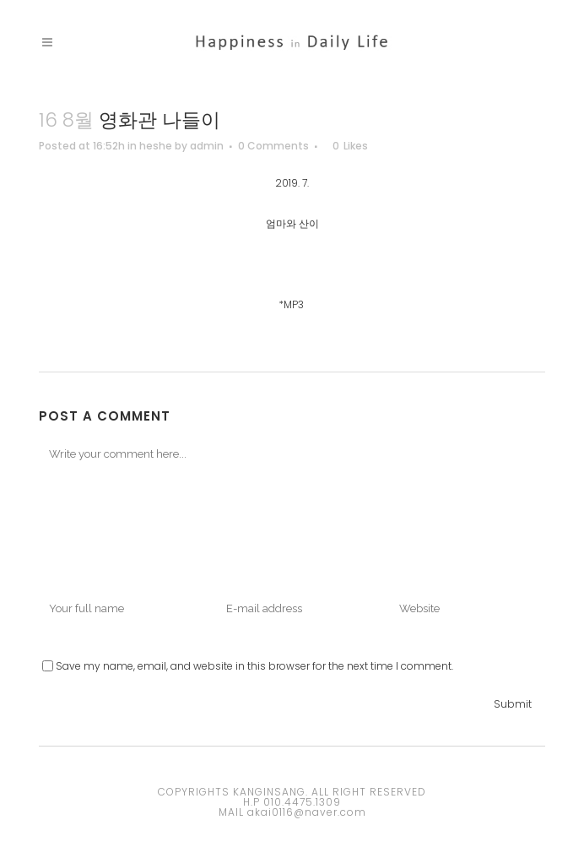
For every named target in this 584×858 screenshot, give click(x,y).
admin (207, 145)
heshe (155, 145)
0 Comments (273, 145)
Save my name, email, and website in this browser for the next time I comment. (254, 666)
